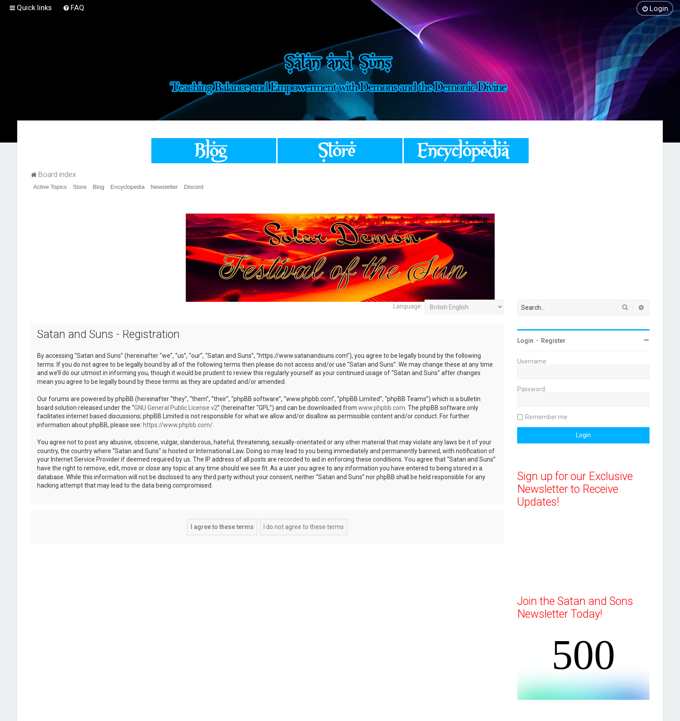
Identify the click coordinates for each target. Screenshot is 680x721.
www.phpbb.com (381, 407)
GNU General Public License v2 (176, 407)
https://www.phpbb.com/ (178, 424)
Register (553, 340)
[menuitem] (73, 7)
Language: (407, 306)
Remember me (546, 417)
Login (525, 340)
